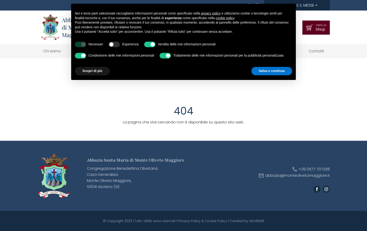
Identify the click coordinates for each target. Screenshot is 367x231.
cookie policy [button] (225, 18)
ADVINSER (257, 221)
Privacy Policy (189, 221)
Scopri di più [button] (92, 71)
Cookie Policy (216, 221)
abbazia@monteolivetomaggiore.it (297, 175)
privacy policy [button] (211, 13)
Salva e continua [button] (272, 71)
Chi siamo (52, 51)
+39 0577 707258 (314, 169)
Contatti (316, 51)
